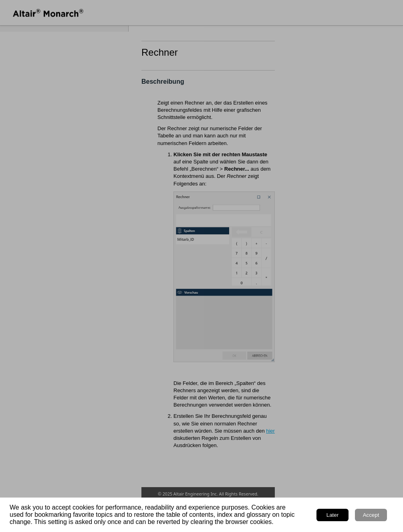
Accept (371, 515)
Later (332, 515)
